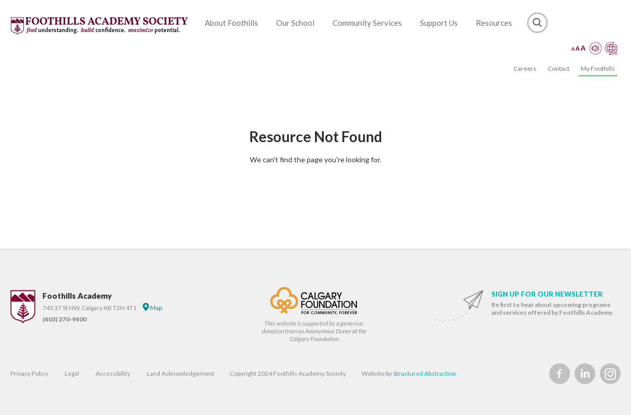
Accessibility (113, 373)
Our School (295, 22)
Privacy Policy (29, 373)
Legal (72, 373)
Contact (558, 68)
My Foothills (598, 68)
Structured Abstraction (424, 373)
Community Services (367, 22)
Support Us (439, 22)
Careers (525, 68)
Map (152, 307)
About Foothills (231, 22)
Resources (494, 22)
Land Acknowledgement (180, 373)
